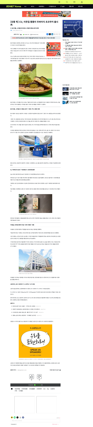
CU (44, 389)
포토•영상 (80, 6)
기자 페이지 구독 (26, 34)
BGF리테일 (17, 389)
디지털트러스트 (52, 6)
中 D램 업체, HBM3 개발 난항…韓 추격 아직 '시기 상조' (25, 312)
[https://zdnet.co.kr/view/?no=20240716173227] (47, 34)
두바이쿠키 (39, 389)
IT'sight (62, 6)
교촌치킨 (53, 389)
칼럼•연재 (71, 6)
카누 (16, 390)
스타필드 (21, 390)
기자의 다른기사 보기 (34, 34)
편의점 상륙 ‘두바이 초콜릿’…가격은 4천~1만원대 (24, 306)
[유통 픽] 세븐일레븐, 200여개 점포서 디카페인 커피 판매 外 (26, 309)
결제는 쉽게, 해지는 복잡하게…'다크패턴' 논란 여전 (24, 315)
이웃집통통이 (32, 389)
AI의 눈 (32, 6)
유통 (11, 30)
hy (48, 389)
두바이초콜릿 (24, 389)
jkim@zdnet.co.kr (22, 370)
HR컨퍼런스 (41, 6)
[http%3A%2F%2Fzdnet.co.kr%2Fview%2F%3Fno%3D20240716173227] (52, 34)
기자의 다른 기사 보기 (55, 370)
